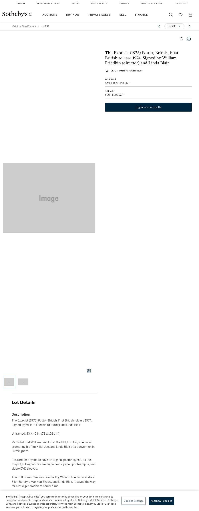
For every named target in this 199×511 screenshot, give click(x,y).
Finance (141, 14)
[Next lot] (189, 26)
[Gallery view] (89, 370)
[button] (49, 198)
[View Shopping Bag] (190, 14)
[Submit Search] (171, 14)
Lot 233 (45, 26)
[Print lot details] (189, 39)
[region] (99, 501)
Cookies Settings (134, 500)
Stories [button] (124, 3)
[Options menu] (174, 26)
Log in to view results (148, 107)
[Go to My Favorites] (180, 14)
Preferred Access (48, 3)
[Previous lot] (159, 26)
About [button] (75, 3)
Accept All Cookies (161, 500)
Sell (122, 14)
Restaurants (99, 3)
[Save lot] (181, 39)
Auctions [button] (49, 14)
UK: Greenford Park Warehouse (127, 70)
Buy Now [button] (72, 14)
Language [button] (182, 3)
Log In (21, 3)
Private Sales (99, 14)
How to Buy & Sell (152, 3)
